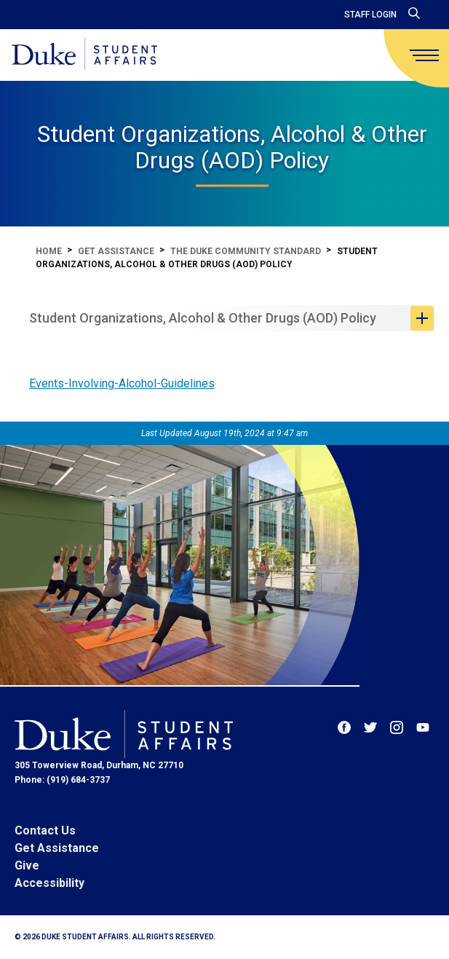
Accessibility (49, 883)
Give (27, 865)
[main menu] (424, 55)
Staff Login (370, 14)
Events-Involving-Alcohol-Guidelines (122, 383)
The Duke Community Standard (245, 251)
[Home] (84, 55)
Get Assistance (116, 251)
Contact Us (45, 830)
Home (49, 251)
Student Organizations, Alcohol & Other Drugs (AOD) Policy (202, 317)
